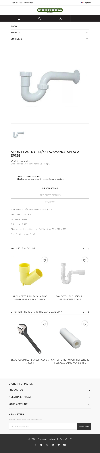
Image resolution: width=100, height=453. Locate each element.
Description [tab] (50, 188)
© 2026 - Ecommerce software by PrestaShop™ (50, 439)
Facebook (35, 445)
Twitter (41, 445)
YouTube (52, 445)
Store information (21, 383)
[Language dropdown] (86, 2)
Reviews (50, 202)
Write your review (20, 161)
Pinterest (58, 445)
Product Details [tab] (50, 195)
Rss (47, 445)
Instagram (64, 445)
